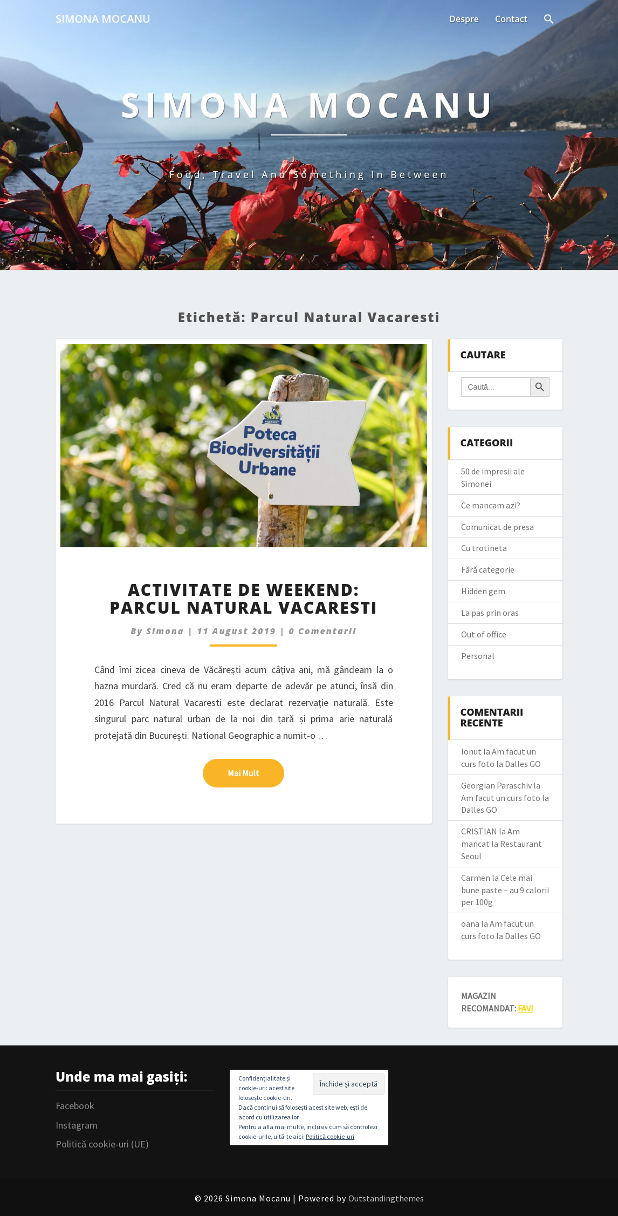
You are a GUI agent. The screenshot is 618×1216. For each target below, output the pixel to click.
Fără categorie (487, 569)
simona (165, 631)
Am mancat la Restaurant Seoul (501, 843)
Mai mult (256, 772)
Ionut (471, 751)
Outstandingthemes (386, 1198)
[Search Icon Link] (548, 20)
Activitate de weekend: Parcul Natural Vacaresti (243, 599)
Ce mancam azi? (490, 505)
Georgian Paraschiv (496, 785)
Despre (464, 19)
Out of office (483, 634)
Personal (478, 655)
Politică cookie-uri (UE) (102, 1144)
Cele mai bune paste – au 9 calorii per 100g (505, 890)
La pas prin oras (490, 612)
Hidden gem (483, 591)
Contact (511, 19)
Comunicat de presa (497, 526)
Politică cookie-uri (330, 1136)
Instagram (77, 1125)
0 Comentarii (322, 631)
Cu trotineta (484, 547)
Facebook (75, 1105)
